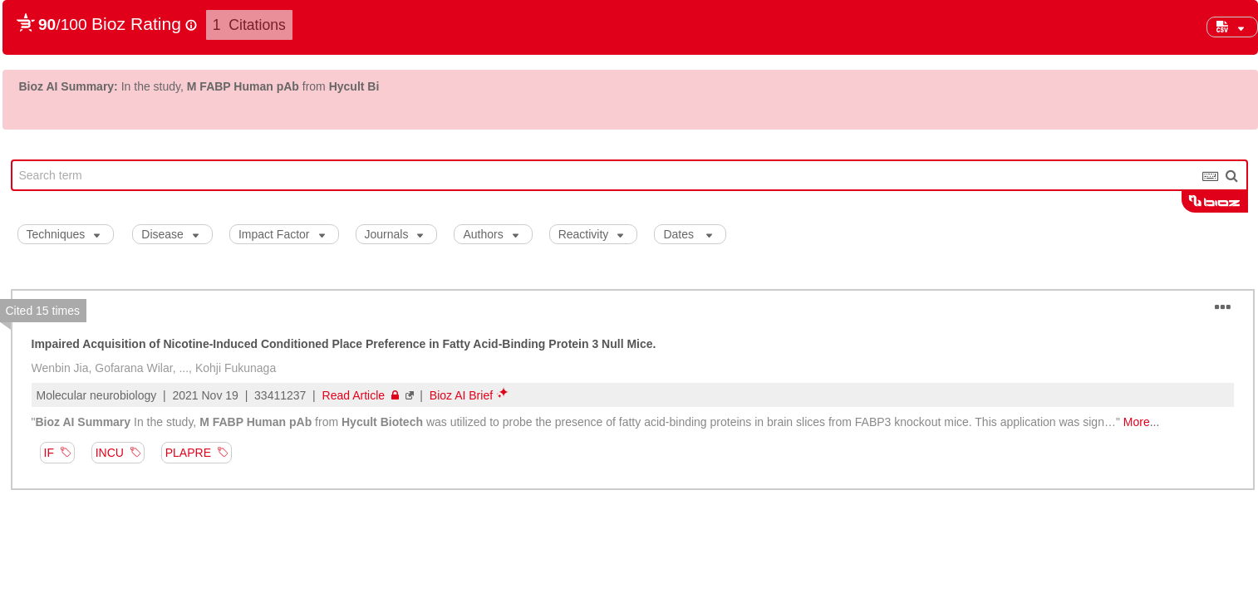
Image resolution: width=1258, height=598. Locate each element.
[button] (1232, 27)
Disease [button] (170, 234)
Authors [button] (490, 234)
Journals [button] (394, 234)
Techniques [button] (64, 234)
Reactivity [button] (591, 234)
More (1136, 422)
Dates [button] (687, 234)
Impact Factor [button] (281, 234)
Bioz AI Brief (461, 395)
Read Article (360, 395)
